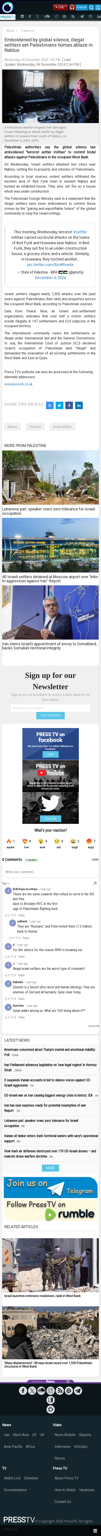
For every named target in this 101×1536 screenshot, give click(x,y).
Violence (35, 426)
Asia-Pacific (13, 1447)
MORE (50, 1168)
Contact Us (63, 1502)
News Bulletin (65, 1435)
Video (57, 1425)
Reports (85, 1435)
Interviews (63, 1447)
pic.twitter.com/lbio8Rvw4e (50, 264)
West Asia (21, 1435)
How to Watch (65, 1490)
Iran (7, 1435)
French (81, 7)
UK (42, 1435)
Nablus (12, 426)
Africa (30, 1447)
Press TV (60, 1468)
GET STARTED (51, 715)
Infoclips (81, 1447)
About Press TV (67, 1478)
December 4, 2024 (50, 278)
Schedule (31, 1478)
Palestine (28, 30)
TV (4, 1468)
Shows (60, 1458)
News (10, 30)
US (34, 1435)
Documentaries (15, 1490)
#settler (80, 232)
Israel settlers (62, 426)
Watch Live (12, 1478)
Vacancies (87, 1490)
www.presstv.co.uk (18, 384)
